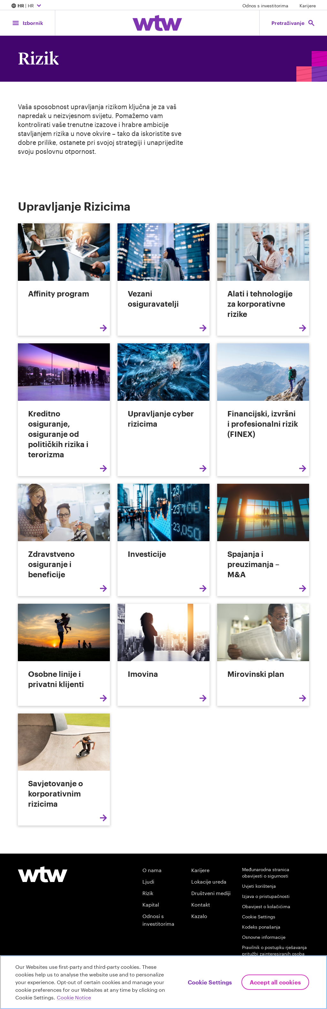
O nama (152, 870)
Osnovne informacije (263, 937)
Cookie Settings (258, 916)
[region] (163, 982)
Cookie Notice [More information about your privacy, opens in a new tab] (74, 997)
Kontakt (200, 904)
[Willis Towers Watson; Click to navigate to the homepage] (157, 23)
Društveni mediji (211, 893)
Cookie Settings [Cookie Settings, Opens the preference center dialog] (210, 982)
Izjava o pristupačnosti (266, 896)
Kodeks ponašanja (261, 927)
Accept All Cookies (275, 982)
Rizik (147, 893)
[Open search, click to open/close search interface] (293, 22)
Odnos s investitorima (265, 5)
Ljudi (148, 881)
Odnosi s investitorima (158, 920)
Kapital (150, 904)
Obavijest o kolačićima (266, 906)
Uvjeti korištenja (259, 886)
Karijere (308, 5)
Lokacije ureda (208, 881)
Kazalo (199, 916)
